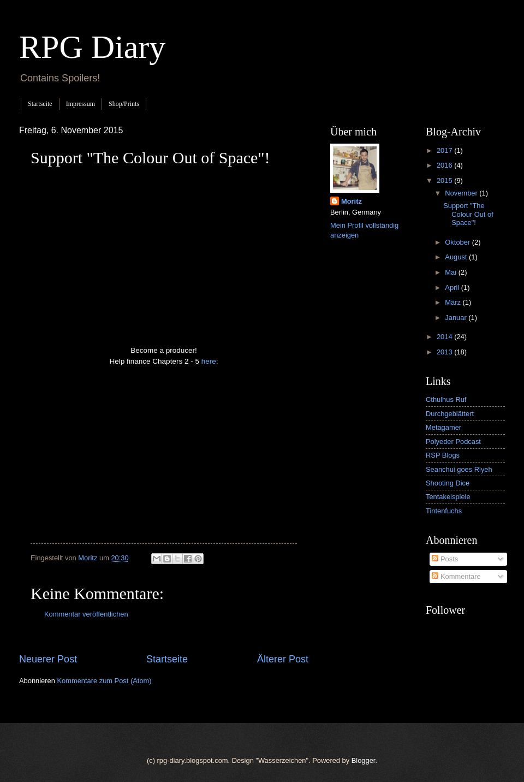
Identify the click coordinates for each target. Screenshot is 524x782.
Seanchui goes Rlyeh (459, 469)
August (457, 257)
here (208, 361)
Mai (451, 272)
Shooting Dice (447, 483)
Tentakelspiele (448, 497)
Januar (456, 317)
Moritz (351, 201)
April (453, 287)
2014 (445, 337)
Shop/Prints (124, 104)
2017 (445, 150)
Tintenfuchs (444, 511)
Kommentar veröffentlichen (86, 614)
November (462, 193)
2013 (445, 352)
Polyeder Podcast (453, 441)
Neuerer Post (48, 659)
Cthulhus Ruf (446, 399)
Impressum (80, 104)
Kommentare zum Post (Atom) (104, 681)
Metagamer (443, 427)
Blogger (364, 760)
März (453, 302)
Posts (445, 559)
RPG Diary (92, 47)
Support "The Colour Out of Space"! (468, 214)
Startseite (40, 104)
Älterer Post (282, 659)
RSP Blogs (443, 455)
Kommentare (456, 576)
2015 (445, 180)
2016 (445, 165)
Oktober (458, 242)
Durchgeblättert (450, 414)
